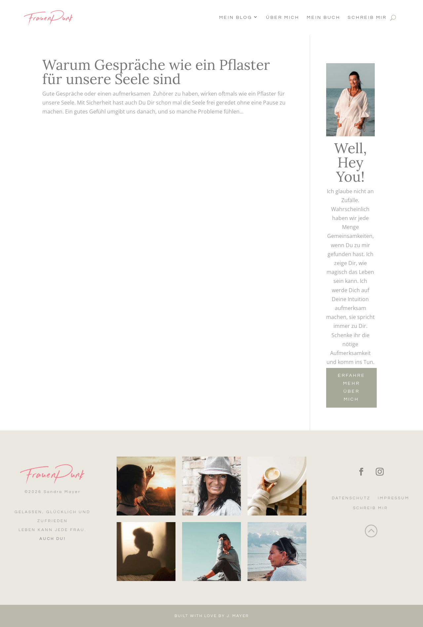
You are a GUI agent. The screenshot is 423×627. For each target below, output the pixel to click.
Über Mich (282, 17)
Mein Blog (235, 17)
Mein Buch (323, 17)
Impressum (393, 498)
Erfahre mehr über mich (351, 387)
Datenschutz (351, 498)
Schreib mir (367, 17)
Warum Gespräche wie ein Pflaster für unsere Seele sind (156, 72)
